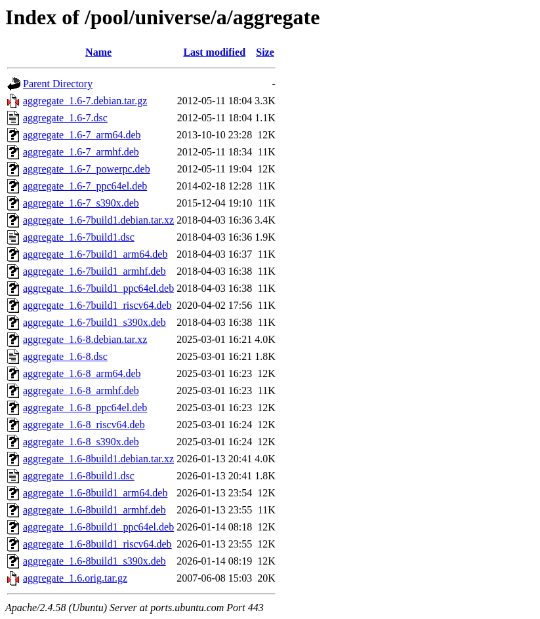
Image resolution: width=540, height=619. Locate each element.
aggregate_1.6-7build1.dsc (79, 237)
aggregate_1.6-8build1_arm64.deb (95, 492)
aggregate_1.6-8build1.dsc (79, 475)
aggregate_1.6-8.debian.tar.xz (85, 339)
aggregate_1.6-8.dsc (65, 356)
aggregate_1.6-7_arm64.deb (81, 134)
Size (265, 52)
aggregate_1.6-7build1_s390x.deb (94, 322)
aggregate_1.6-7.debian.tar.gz (85, 100)
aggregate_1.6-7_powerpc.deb (86, 168)
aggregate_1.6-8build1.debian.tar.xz (98, 458)
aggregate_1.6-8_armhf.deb (81, 390)
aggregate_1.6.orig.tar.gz (75, 578)
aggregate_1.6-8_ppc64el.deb (85, 407)
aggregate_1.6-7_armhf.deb (81, 151)
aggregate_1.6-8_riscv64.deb (84, 424)
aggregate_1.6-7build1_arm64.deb (95, 254)
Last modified (214, 52)
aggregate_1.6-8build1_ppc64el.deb (98, 526)
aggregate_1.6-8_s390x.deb (81, 441)
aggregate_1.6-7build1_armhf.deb (94, 271)
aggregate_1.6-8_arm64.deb (81, 373)
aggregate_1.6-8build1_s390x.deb (94, 561)
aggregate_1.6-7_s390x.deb (81, 203)
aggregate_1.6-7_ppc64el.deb (85, 185)
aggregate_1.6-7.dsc (65, 117)
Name (98, 52)
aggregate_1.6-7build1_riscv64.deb (97, 305)
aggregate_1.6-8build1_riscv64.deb (97, 543)
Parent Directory (58, 83)
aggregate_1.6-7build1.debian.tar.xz (98, 220)
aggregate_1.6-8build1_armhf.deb (94, 509)
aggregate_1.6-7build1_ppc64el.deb (98, 288)
